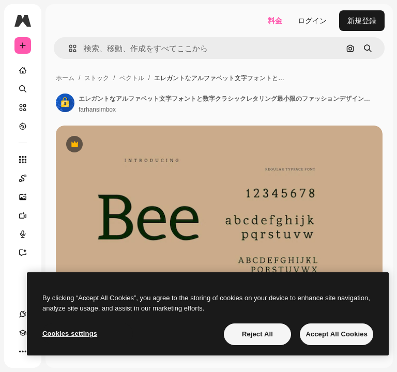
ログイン (312, 21)
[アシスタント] (22, 252)
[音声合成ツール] (22, 234)
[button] (68, 48)
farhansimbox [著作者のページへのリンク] (97, 109)
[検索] (22, 89)
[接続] (22, 314)
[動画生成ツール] (22, 215)
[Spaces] (22, 178)
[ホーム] (22, 70)
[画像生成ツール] (22, 197)
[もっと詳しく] (22, 126)
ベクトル (131, 78)
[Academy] (22, 332)
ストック (96, 78)
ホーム (65, 78)
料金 (275, 21)
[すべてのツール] (22, 159)
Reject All (257, 334)
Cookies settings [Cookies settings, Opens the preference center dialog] (69, 333)
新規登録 (361, 21)
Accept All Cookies (337, 334)
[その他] (22, 351)
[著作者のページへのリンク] (65, 103)
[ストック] (22, 107)
